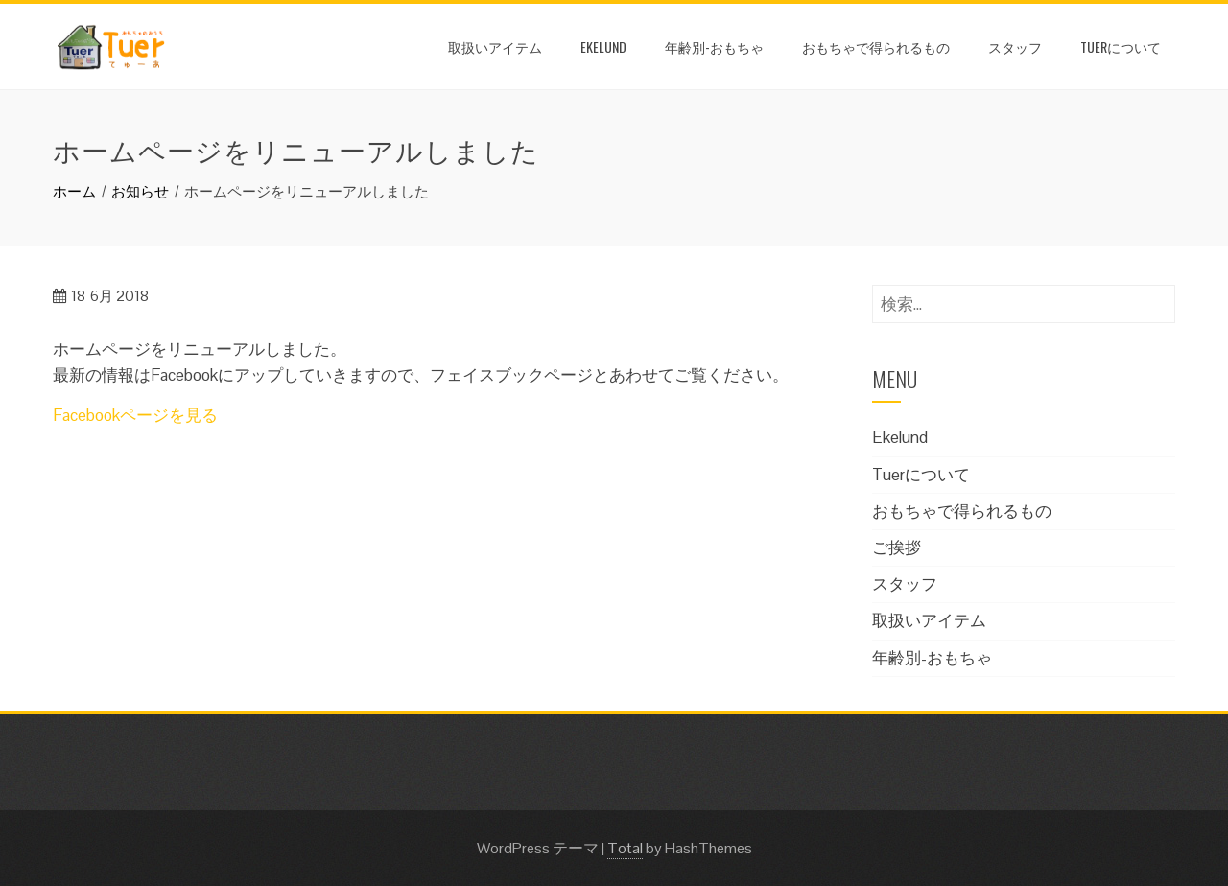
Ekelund (603, 46)
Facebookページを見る (135, 415)
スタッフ (1015, 46)
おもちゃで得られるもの (876, 46)
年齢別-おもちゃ (714, 46)
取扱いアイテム (495, 46)
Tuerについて (1120, 46)
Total (625, 848)
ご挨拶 (896, 547)
